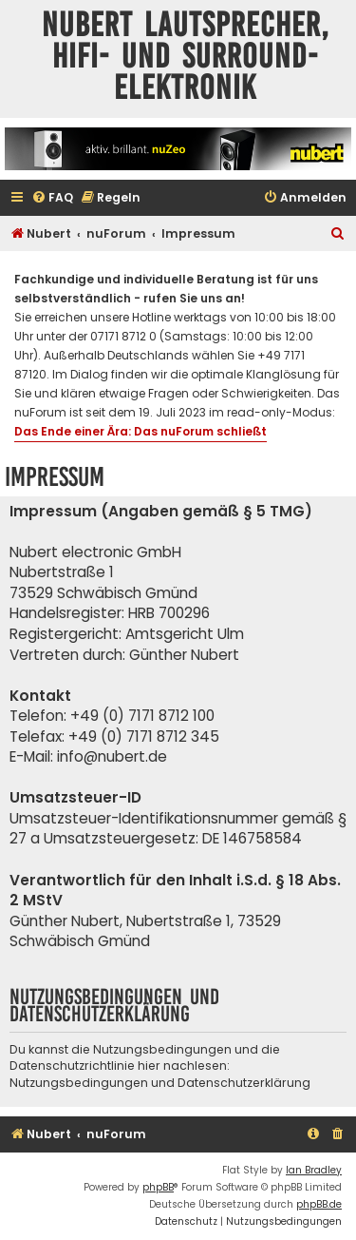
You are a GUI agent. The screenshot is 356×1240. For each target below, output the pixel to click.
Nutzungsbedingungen (78, 1083)
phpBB (158, 1187)
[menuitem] (52, 198)
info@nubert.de (112, 756)
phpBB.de (319, 1204)
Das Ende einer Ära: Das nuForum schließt (140, 431)
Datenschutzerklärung (244, 1083)
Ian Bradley (314, 1170)
